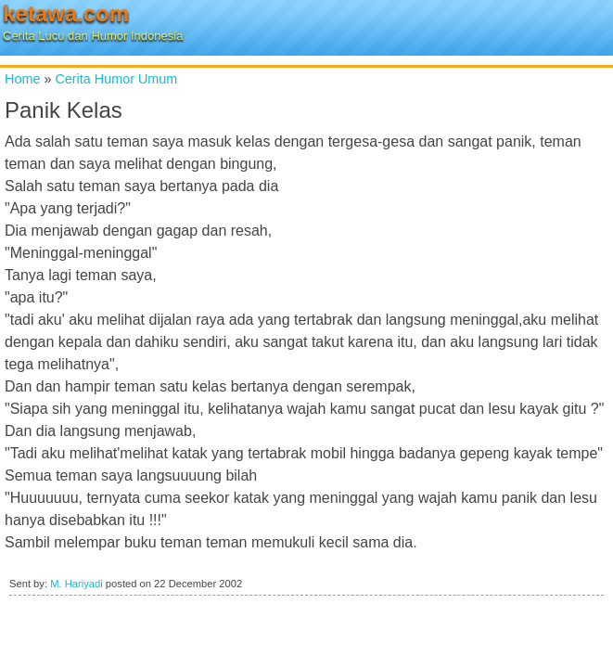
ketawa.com (66, 13)
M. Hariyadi (76, 583)
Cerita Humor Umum (116, 78)
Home (22, 78)
